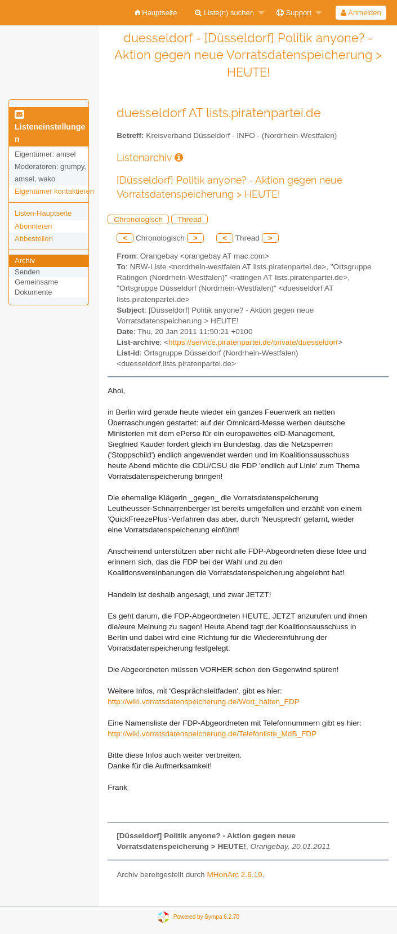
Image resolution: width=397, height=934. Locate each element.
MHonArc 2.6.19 (234, 874)
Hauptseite (156, 12)
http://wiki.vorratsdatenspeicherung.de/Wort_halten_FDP (204, 701)
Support (293, 12)
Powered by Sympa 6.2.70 (206, 917)
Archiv (25, 260)
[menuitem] (156, 12)
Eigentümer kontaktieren (54, 191)
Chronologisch (138, 219)
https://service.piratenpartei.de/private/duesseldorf (253, 342)
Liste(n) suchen (224, 12)
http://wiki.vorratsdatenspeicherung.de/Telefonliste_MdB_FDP (212, 734)
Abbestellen (34, 238)
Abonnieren (33, 226)
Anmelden (361, 12)
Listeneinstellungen (50, 127)
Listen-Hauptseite (43, 213)
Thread (189, 219)
